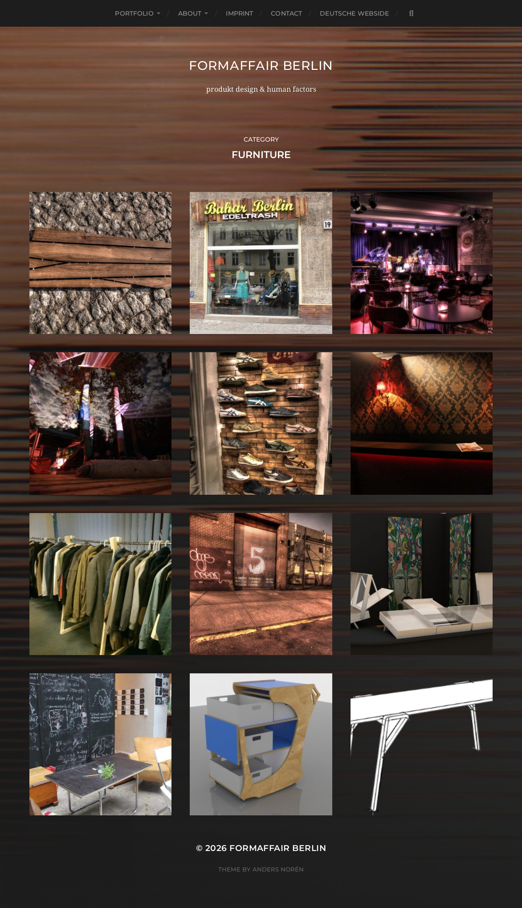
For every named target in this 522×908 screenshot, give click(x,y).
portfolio (134, 13)
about (190, 13)
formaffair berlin (261, 65)
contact (286, 13)
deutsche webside (354, 13)
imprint (239, 13)
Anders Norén (278, 869)
